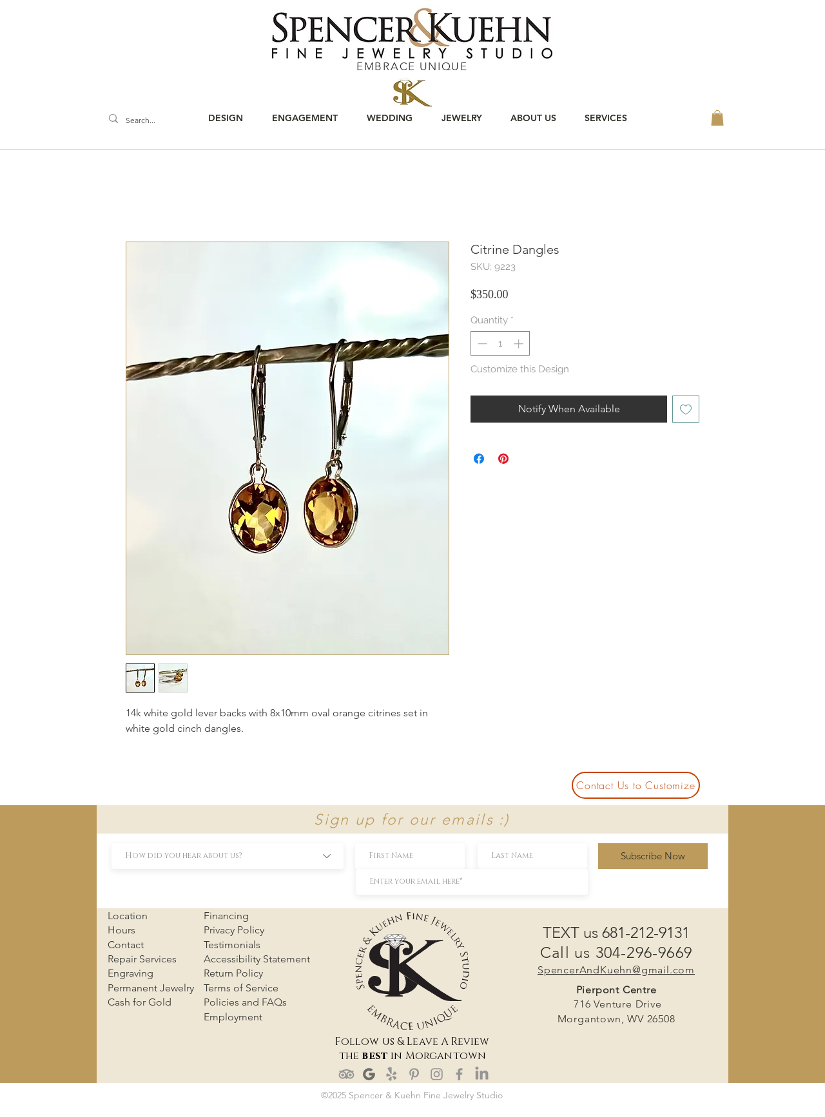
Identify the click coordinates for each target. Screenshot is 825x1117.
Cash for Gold (139, 1002)
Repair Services (142, 959)
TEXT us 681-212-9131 (616, 932)
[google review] (369, 1074)
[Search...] (143, 120)
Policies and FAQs (245, 1002)
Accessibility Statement (257, 959)
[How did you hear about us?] (228, 856)
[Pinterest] (414, 1074)
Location (128, 916)
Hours (121, 930)
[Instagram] (437, 1074)
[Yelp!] (391, 1074)
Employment (233, 1017)
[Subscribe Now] (653, 856)
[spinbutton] (500, 344)
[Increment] (520, 344)
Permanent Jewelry (151, 988)
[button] (717, 118)
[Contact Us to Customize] (636, 785)
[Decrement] (481, 344)
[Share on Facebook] (479, 458)
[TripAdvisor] (346, 1074)
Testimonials (232, 945)
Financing (226, 916)
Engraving (130, 973)
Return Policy (233, 973)
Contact (126, 945)
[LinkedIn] (482, 1074)
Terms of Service (241, 988)
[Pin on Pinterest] (503, 458)
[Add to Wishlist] (685, 409)
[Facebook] (459, 1074)
